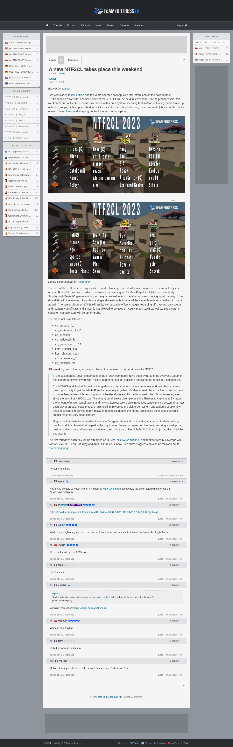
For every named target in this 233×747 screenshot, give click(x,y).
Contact (47, 743)
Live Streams (211, 37)
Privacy (56, 743)
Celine (61, 565)
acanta (65, 88)
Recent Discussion (21, 146)
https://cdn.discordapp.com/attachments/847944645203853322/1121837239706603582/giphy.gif (104, 512)
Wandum (62, 621)
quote (160, 475)
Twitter (136, 743)
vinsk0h (63, 661)
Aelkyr (52, 79)
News (62, 73)
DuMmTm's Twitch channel (123, 440)
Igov (60, 641)
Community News (21, 37)
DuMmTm (63, 505)
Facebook (161, 743)
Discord (148, 743)
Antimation (84, 281)
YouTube (175, 743)
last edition (77, 95)
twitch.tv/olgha (111, 488)
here (69, 111)
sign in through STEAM (110, 697)
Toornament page (58, 448)
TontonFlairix (65, 461)
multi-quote (171, 475)
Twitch (187, 743)
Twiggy (61, 545)
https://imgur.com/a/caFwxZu (90, 608)
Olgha (61, 481)
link (181, 475)
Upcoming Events (21, 91)
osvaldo (62, 585)
